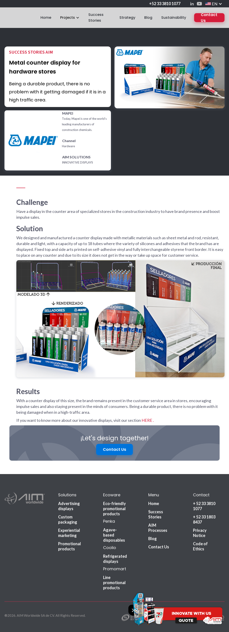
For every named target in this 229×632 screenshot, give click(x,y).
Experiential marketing (69, 534)
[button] (214, 3)
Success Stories (96, 17)
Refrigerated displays (115, 560)
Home (45, 17)
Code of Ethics (200, 548)
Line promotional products (114, 584)
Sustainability (173, 17)
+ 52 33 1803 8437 (204, 521)
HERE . (148, 420)
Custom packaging (67, 521)
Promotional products (69, 548)
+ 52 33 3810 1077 (204, 508)
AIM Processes (157, 529)
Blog (148, 17)
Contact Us (209, 17)
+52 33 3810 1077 (164, 3)
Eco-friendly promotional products (114, 510)
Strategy (127, 17)
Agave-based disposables (114, 536)
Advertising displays (69, 508)
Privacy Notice (200, 534)
